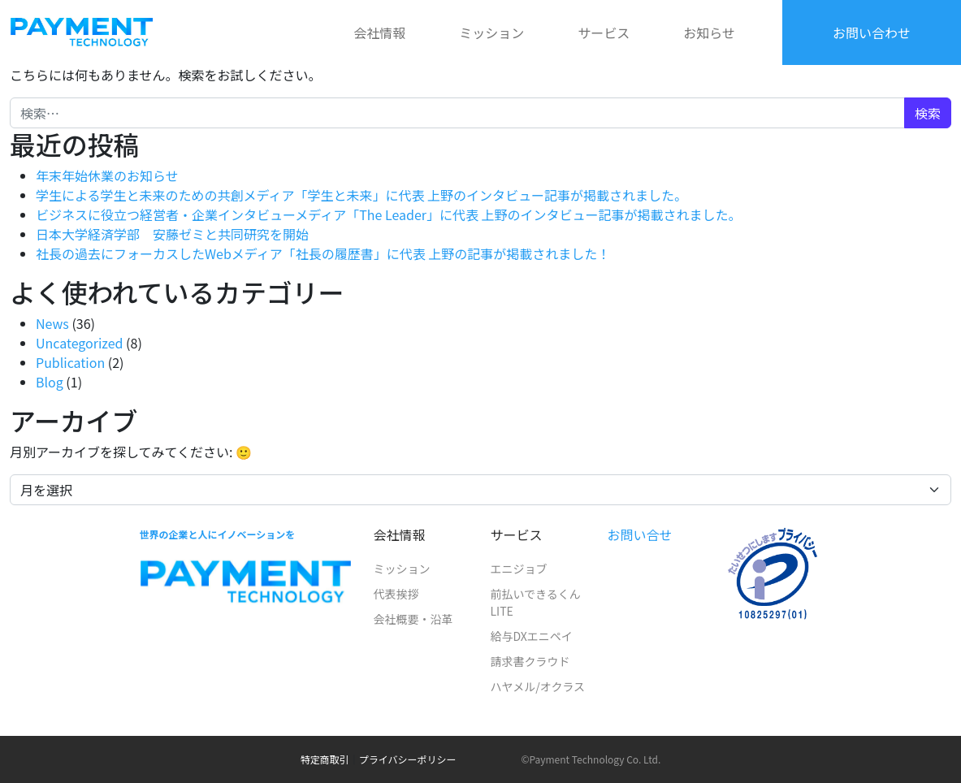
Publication (70, 362)
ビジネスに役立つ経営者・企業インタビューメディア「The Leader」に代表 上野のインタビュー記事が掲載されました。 (389, 214)
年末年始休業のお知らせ (107, 175)
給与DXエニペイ (531, 636)
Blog (49, 382)
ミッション (491, 32)
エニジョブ (518, 568)
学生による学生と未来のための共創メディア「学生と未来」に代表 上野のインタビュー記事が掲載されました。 (361, 195)
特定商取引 (325, 759)
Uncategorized (79, 343)
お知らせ (709, 32)
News (52, 323)
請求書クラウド (529, 661)
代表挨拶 (395, 594)
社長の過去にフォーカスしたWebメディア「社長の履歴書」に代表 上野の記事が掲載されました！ (323, 253)
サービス (604, 32)
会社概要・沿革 (412, 619)
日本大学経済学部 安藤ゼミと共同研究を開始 (172, 234)
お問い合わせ (872, 32)
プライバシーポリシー (408, 759)
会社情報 (379, 32)
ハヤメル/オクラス (537, 686)
